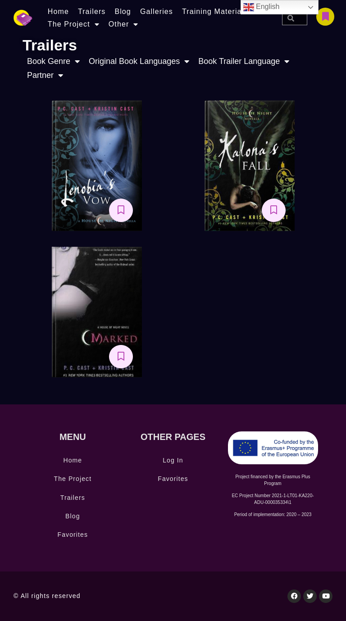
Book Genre (53, 61)
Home (58, 11)
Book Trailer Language (243, 61)
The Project (74, 24)
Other (124, 24)
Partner (45, 75)
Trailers (92, 11)
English (261, 7)
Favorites (73, 534)
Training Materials (215, 11)
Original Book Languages (139, 61)
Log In (173, 460)
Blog (122, 11)
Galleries (156, 11)
